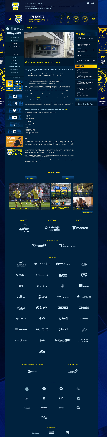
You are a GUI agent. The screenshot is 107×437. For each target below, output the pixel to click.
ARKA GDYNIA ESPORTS (14, 78)
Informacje (14, 43)
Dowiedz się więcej (30, 6)
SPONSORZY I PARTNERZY (14, 66)
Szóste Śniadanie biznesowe (81, 208)
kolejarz (90, 104)
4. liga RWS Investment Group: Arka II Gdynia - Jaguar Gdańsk (61, 208)
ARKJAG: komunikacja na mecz (84, 55)
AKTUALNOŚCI (14, 40)
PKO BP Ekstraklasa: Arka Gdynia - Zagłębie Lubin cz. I (82, 194)
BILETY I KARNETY (14, 69)
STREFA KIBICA (14, 72)
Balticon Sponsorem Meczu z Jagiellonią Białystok (84, 45)
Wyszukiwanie (14, 55)
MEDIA (14, 75)
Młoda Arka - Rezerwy (14, 46)
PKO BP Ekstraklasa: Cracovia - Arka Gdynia (20, 208)
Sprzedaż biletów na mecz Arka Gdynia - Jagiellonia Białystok (84, 77)
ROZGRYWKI (14, 63)
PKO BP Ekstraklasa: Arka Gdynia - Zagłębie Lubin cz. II (60, 194)
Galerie (15, 49)
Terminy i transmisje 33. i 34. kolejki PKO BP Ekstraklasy (85, 50)
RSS (15, 52)
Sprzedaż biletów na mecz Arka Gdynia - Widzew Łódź (84, 94)
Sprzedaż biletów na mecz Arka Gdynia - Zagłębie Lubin (84, 88)
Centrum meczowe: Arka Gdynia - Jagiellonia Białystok (85, 39)
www (38, 97)
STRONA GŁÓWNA (14, 37)
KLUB (14, 57)
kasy (85, 104)
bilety (80, 104)
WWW (65, 109)
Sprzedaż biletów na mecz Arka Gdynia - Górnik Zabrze (84, 71)
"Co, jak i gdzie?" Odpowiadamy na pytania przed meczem (85, 83)
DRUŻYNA (14, 60)
